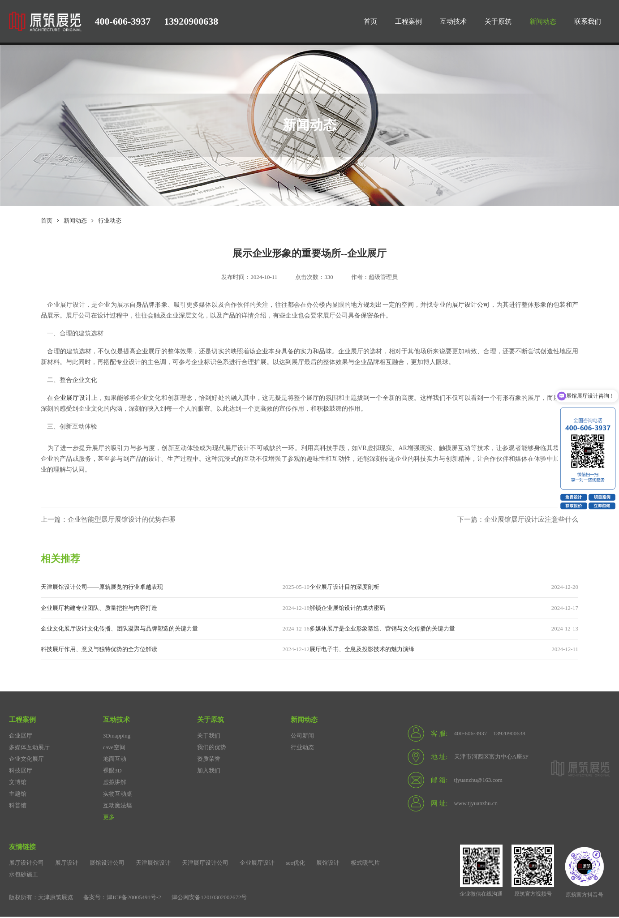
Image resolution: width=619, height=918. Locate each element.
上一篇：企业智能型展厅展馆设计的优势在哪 (108, 519)
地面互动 (114, 760)
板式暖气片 (365, 864)
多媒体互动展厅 (29, 748)
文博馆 (17, 783)
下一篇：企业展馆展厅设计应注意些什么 (517, 519)
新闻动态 (75, 220)
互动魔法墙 (117, 806)
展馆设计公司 (107, 864)
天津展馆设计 (153, 864)
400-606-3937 (123, 21)
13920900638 (191, 21)
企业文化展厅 (26, 760)
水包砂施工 (23, 875)
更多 (109, 818)
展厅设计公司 (471, 304)
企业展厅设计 (73, 398)
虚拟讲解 (114, 783)
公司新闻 (302, 737)
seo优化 (295, 864)
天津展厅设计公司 (205, 864)
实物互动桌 (117, 795)
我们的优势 (211, 748)
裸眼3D (112, 771)
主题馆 (17, 795)
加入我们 (208, 771)
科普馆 (17, 806)
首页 (46, 220)
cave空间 (114, 748)
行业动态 (109, 220)
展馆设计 (328, 864)
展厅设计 (66, 864)
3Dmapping (116, 737)
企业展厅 (20, 737)
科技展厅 (20, 771)
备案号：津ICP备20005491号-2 (122, 898)
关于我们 (208, 737)
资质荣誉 (208, 760)
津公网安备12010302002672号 (210, 898)
